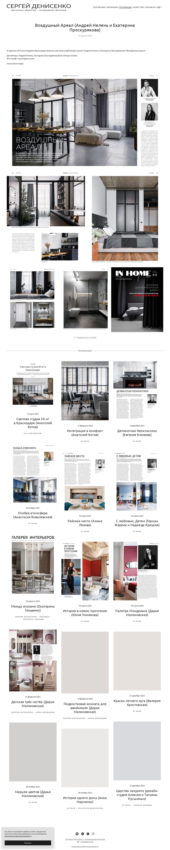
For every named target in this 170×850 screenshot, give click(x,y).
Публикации (125, 7)
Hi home (137, 444)
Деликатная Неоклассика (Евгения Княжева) (137, 436)
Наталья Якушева (143, 808)
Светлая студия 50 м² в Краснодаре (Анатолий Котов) (33, 426)
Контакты (150, 7)
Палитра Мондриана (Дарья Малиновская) (137, 616)
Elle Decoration (33, 436)
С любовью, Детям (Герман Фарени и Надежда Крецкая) (137, 526)
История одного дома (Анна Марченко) (85, 803)
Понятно (27, 843)
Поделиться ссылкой (86, 340)
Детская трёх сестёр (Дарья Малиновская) (32, 707)
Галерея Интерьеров (26, 620)
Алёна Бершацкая (45, 715)
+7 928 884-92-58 (86, 845)
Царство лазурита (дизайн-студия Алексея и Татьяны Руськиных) (137, 797)
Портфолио (99, 7)
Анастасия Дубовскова (90, 811)
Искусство (138, 7)
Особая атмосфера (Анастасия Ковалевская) (32, 518)
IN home (85, 444)
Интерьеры (112, 7)
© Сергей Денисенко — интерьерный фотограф (85, 842)
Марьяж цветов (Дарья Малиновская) (33, 797)
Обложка (44, 620)
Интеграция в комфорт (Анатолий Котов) (85, 436)
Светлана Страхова (33, 622)
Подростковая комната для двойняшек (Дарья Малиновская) (85, 711)
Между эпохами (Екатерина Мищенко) (33, 611)
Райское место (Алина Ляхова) (85, 526)
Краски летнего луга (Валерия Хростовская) (137, 706)
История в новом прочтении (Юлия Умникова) (85, 616)
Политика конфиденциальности (18, 836)
